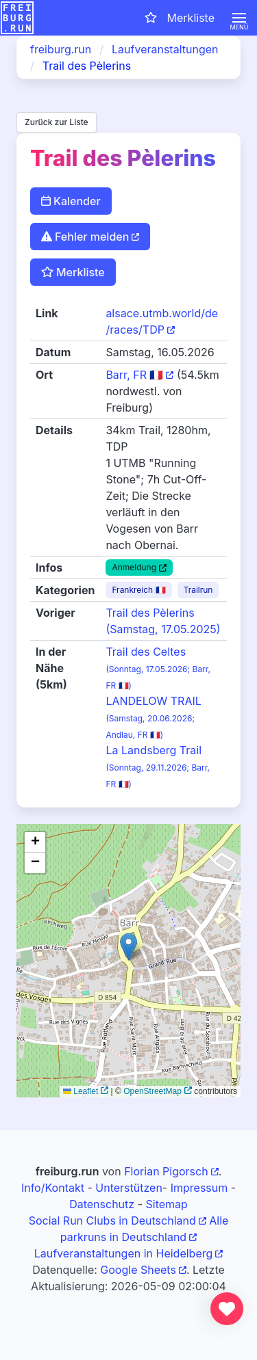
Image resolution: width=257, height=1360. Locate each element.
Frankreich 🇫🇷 (138, 590)
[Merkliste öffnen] (178, 18)
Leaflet (80, 1091)
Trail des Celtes (158, 668)
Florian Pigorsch (166, 1171)
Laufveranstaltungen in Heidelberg (123, 1253)
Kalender (71, 201)
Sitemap (166, 1204)
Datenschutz (101, 1204)
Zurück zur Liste (56, 122)
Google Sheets (138, 1270)
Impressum (199, 1188)
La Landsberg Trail (158, 766)
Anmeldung (134, 567)
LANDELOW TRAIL (153, 717)
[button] (239, 17)
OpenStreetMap (152, 1091)
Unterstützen (128, 1188)
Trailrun (198, 590)
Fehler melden (85, 236)
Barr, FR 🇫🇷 (134, 375)
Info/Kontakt (52, 1188)
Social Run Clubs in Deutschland (112, 1220)
